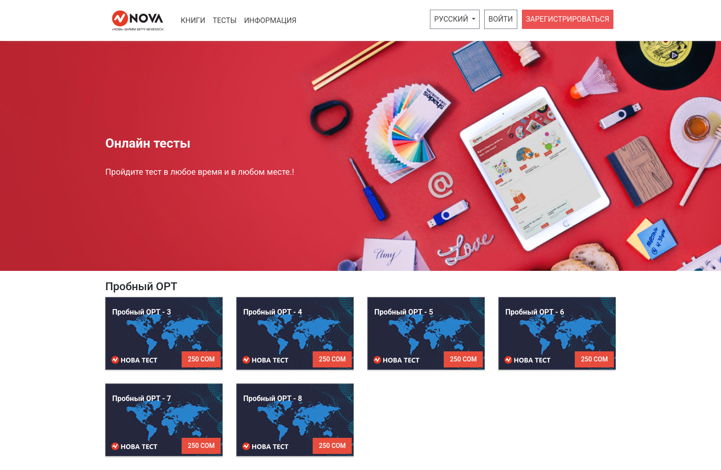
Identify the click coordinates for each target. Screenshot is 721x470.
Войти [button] (500, 19)
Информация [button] (270, 20)
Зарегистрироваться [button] (567, 19)
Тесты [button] (224, 20)
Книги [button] (193, 20)
